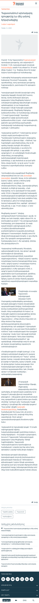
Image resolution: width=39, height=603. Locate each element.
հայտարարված (30, 60)
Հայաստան (5, 9)
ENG (25, 600)
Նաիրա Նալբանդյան (8, 24)
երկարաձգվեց (6, 67)
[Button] (34, 32)
